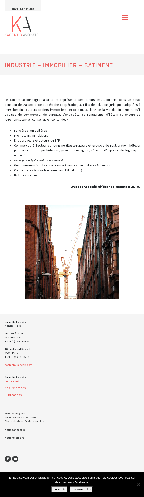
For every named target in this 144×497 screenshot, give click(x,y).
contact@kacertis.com (18, 364)
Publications (13, 395)
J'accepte (59, 489)
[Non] (138, 484)
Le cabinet (12, 381)
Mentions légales (15, 413)
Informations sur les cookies (21, 417)
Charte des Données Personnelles (24, 421)
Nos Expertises (15, 388)
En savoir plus (81, 489)
